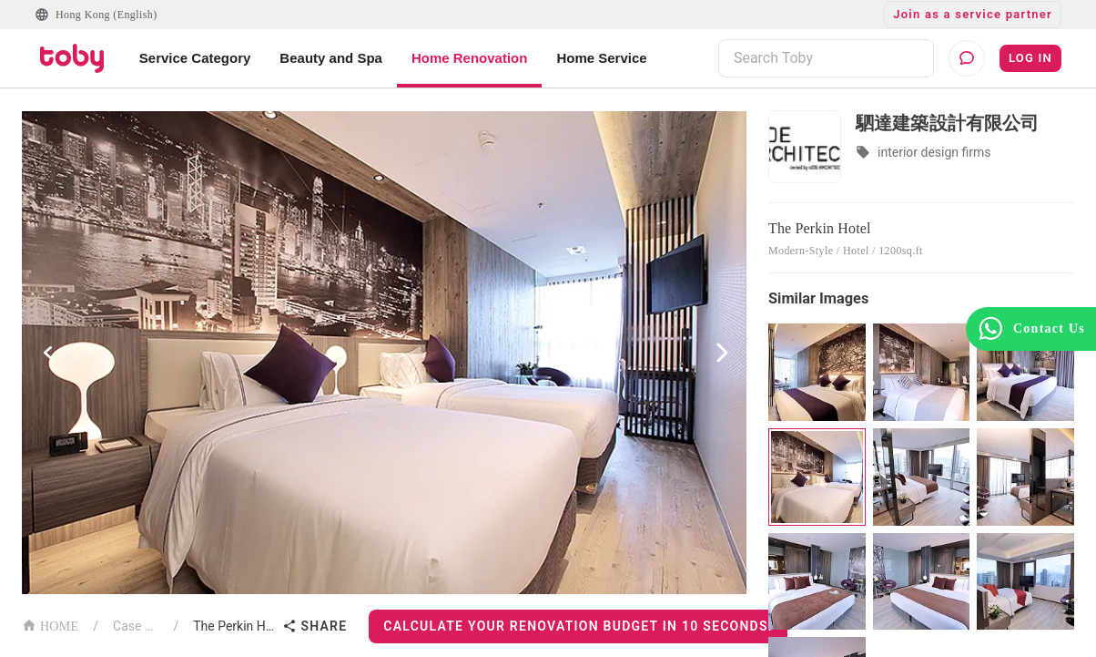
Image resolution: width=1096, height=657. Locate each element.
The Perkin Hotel (234, 626)
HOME (50, 624)
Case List (135, 626)
